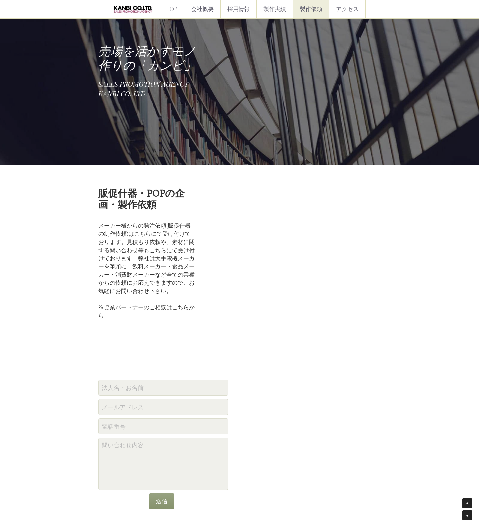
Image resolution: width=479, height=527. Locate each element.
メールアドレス (201, 326)
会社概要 (202, 9)
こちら (181, 247)
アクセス (347, 9)
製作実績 (274, 9)
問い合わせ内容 (201, 364)
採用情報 (238, 9)
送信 (239, 420)
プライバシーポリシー (239, 500)
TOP (172, 9)
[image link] (133, 8)
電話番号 (192, 346)
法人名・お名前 (201, 307)
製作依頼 (311, 9)
